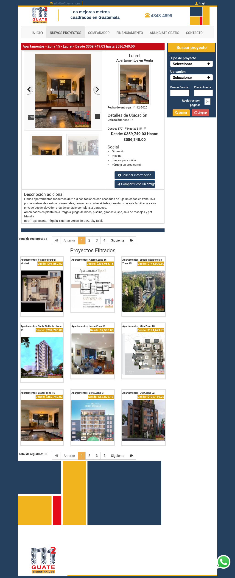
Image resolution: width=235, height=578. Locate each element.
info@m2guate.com (66, 3)
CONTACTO (194, 33)
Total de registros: (31, 238)
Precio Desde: (179, 87)
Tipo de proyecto (183, 58)
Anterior (69, 240)
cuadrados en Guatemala (95, 17)
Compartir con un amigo (136, 184)
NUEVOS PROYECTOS (65, 33)
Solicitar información (134, 175)
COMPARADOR (99, 33)
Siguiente (117, 240)
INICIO (37, 33)
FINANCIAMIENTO (130, 33)
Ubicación (178, 72)
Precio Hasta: (203, 87)
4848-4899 (161, 15)
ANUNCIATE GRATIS (164, 33)
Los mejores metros (90, 12)
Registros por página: (191, 103)
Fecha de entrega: (119, 107)
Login (202, 3)
